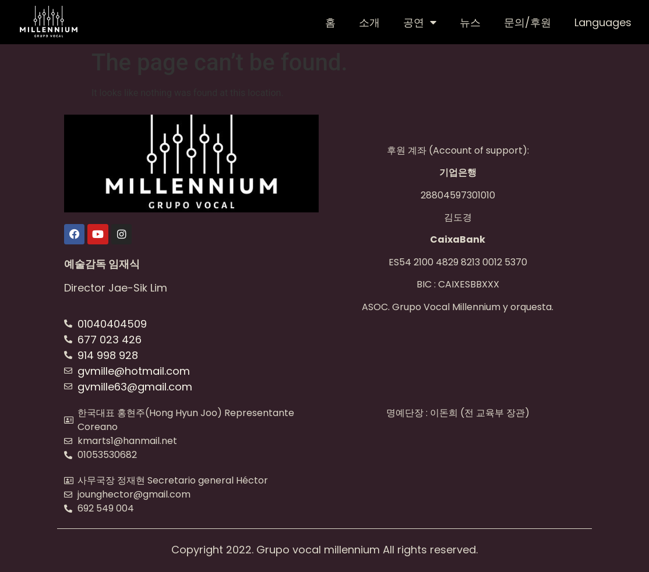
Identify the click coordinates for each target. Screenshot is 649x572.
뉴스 (470, 22)
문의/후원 (527, 22)
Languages (603, 22)
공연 (419, 22)
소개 (369, 22)
